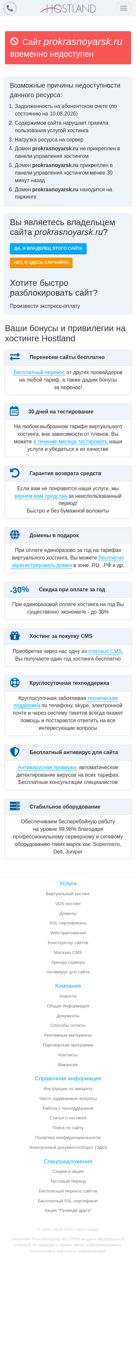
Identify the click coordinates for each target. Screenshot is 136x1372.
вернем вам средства (40, 518)
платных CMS (105, 718)
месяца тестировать (70, 456)
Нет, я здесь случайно (41, 262)
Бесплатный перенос (39, 372)
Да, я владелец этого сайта (48, 248)
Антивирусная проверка (47, 857)
